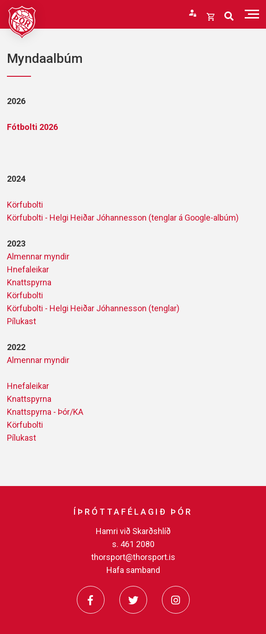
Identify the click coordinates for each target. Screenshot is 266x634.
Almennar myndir (38, 256)
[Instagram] (176, 600)
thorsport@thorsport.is (133, 557)
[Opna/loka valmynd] (252, 14)
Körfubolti (25, 204)
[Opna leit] (229, 16)
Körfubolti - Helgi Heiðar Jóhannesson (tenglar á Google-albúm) (123, 217)
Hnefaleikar (28, 269)
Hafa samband (133, 570)
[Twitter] (133, 600)
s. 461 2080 (133, 544)
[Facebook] (91, 600)
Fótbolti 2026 (32, 127)
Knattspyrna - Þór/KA (45, 412)
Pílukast (21, 321)
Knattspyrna (29, 282)
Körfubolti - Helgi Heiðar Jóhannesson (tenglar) (93, 308)
